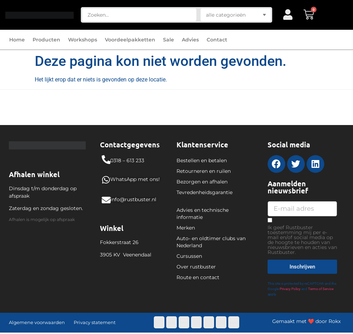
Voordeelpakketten (130, 39)
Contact (217, 39)
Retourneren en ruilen (203, 171)
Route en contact (197, 277)
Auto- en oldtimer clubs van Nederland (211, 242)
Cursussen (189, 256)
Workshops (82, 39)
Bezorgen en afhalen (202, 182)
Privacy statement (95, 322)
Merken (185, 228)
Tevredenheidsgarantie (204, 192)
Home (17, 39)
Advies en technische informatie (202, 213)
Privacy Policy (290, 289)
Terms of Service (321, 289)
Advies (190, 39)
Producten (46, 39)
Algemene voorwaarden (37, 322)
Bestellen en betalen (201, 160)
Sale (168, 39)
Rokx (335, 321)
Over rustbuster (196, 267)
